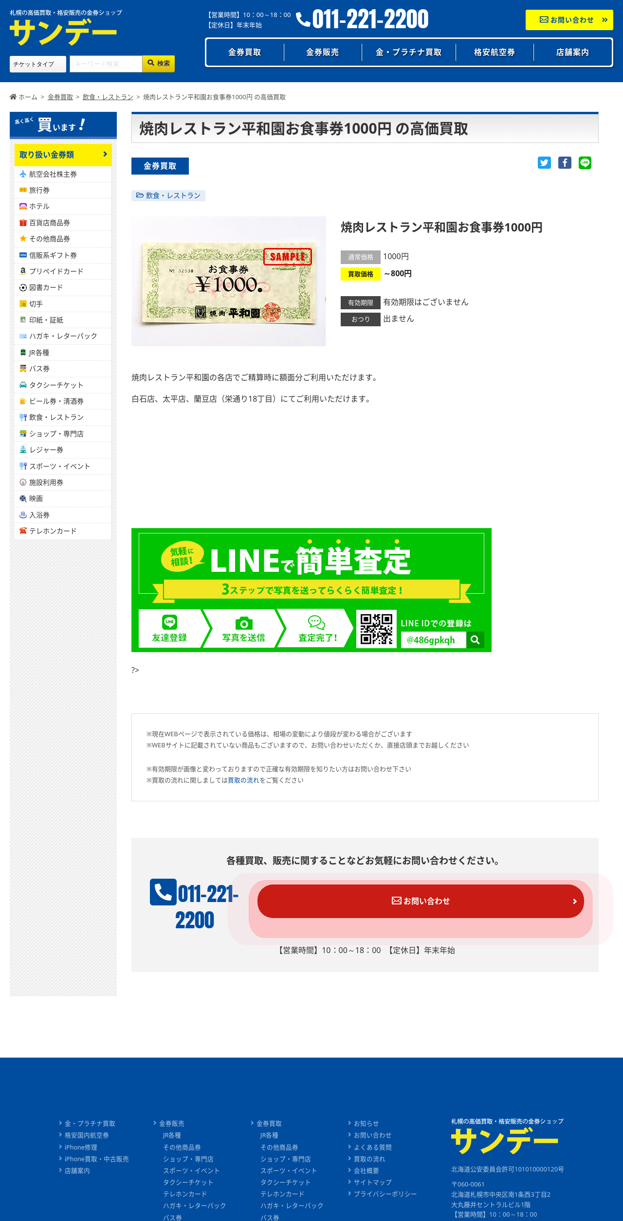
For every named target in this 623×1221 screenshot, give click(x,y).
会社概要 (367, 1150)
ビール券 (176, 1208)
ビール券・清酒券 (56, 401)
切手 (36, 303)
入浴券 (39, 514)
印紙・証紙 (46, 319)
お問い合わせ (567, 19)
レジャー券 (46, 449)
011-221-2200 (370, 19)
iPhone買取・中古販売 (96, 1139)
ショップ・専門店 (56, 433)
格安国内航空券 (86, 1116)
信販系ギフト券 (53, 255)
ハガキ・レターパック (63, 335)
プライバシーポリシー (386, 1173)
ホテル (39, 206)
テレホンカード (53, 530)
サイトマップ (373, 1162)
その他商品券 (49, 238)
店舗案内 (572, 52)
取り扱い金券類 (46, 154)
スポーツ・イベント (60, 466)
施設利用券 (46, 482)
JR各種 (39, 352)
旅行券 (39, 190)
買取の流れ (243, 780)
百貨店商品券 (49, 222)
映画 (36, 498)
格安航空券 (494, 52)
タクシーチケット (56, 384)
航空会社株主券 (53, 173)
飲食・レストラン (173, 195)
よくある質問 (373, 1127)
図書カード (46, 287)
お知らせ (367, 1104)
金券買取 (244, 52)
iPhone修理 (80, 1127)
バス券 (39, 368)
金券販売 (322, 52)
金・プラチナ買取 (409, 52)
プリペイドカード (56, 271)
